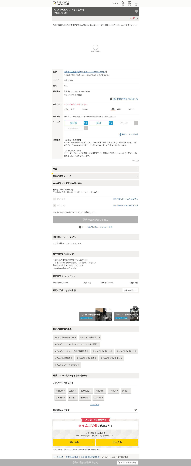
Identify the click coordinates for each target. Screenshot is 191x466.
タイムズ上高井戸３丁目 (110, 358)
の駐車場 (72, 457)
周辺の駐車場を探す (129, 462)
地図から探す (129, 290)
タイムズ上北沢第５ (62, 358)
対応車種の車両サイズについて (125, 99)
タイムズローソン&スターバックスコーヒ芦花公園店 (75, 344)
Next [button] (135, 308)
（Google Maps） (84, 72)
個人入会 (74, 442)
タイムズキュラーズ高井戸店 (66, 365)
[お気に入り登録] (136, 11)
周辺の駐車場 (90, 457)
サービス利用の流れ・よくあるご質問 (97, 227)
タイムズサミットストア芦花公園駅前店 (70, 351)
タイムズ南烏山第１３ (101, 351)
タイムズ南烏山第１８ (125, 351)
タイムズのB (58, 457)
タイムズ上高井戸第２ (85, 358)
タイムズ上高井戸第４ (89, 337)
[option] (95, 308)
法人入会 (117, 442)
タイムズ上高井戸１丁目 (64, 337)
